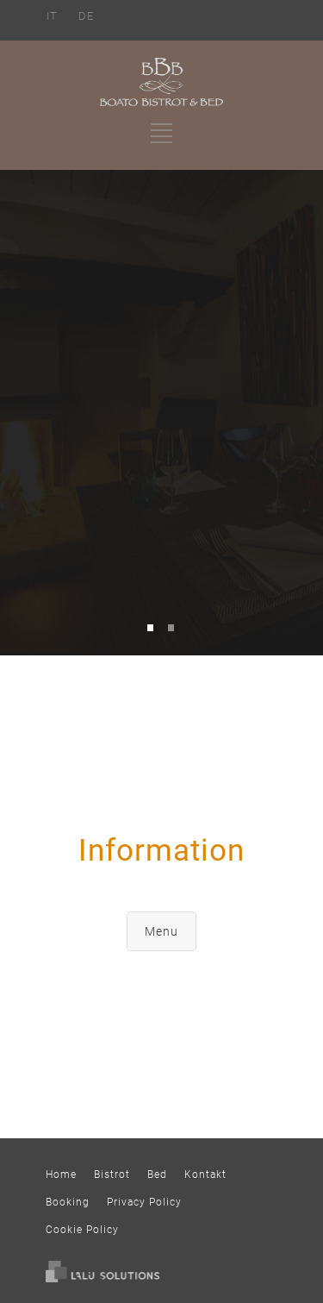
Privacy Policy (144, 1202)
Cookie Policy (82, 1230)
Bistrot (112, 1174)
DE (86, 15)
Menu (161, 931)
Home (61, 1174)
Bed (157, 1174)
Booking (68, 1202)
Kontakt (205, 1174)
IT (52, 15)
